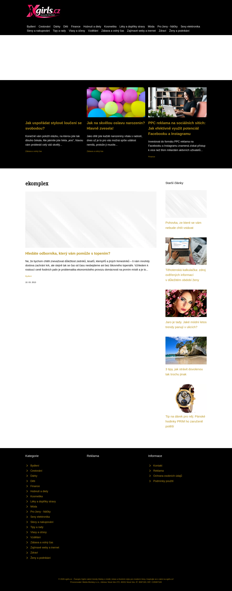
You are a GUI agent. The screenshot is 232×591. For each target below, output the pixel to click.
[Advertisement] (116, 58)
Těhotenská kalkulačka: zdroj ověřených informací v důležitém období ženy (185, 275)
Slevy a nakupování (38, 30)
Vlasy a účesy (77, 30)
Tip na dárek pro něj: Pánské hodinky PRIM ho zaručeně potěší (185, 421)
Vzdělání (93, 30)
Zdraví (162, 30)
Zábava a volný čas (112, 30)
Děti (65, 26)
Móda (151, 26)
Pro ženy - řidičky (167, 26)
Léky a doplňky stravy (132, 26)
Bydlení (31, 26)
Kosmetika (110, 26)
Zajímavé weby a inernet (141, 30)
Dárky (57, 26)
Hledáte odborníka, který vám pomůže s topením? (67, 253)
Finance (75, 26)
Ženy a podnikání (179, 30)
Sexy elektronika (190, 26)
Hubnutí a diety (92, 26)
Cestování (45, 26)
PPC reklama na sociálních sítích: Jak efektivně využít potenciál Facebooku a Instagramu (177, 128)
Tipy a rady (59, 30)
